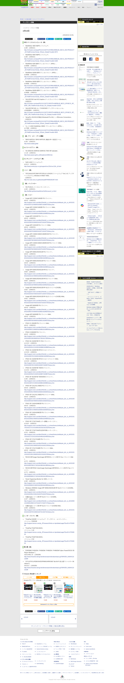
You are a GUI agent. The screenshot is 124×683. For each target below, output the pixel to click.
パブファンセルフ (90, 653)
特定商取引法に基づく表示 (98, 672)
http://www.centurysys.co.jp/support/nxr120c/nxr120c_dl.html (42, 166)
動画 (83, 7)
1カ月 (100, 21)
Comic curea (88, 646)
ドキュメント (72, 7)
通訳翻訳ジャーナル (75, 649)
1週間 (94, 21)
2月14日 (53, 617)
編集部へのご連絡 (56, 672)
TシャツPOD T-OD (60, 649)
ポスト (30, 39)
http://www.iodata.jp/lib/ (31, 143)
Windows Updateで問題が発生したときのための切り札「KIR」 (94, 309)
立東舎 (57, 651)
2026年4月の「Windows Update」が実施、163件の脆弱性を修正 (94, 288)
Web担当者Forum (26, 646)
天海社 (87, 643)
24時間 (87, 21)
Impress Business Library (42, 649)
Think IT (24, 643)
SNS (79, 7)
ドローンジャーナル (26, 654)
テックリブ (71, 664)
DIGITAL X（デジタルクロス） (44, 654)
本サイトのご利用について (26, 672)
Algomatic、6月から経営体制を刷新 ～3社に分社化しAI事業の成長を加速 (94, 100)
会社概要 (77, 672)
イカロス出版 (72, 641)
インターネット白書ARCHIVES (29, 666)
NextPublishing (40, 663)
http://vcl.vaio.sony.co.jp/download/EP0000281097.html (41, 179)
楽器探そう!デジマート (61, 646)
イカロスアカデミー (75, 654)
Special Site (85, 46)
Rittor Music (57, 641)
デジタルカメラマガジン (27, 661)
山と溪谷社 (56, 654)
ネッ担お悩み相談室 (26, 656)
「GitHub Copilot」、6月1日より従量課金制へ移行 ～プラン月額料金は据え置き (94, 217)
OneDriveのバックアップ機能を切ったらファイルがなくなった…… (94, 319)
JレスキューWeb (74, 651)
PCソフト (42, 577)
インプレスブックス (41, 661)
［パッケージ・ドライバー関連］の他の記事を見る (48, 626)
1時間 (81, 21)
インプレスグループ (85, 672)
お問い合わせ (37, 672)
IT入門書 (55, 577)
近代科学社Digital (60, 663)
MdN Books (73, 658)
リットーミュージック (61, 643)
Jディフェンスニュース (76, 646)
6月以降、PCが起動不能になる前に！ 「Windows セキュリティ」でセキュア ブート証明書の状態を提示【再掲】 (94, 73)
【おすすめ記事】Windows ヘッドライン (92, 278)
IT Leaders (24, 651)
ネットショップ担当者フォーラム (44, 646)
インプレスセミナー (41, 651)
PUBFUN (86, 651)
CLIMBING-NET (59, 658)
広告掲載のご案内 (46, 672)
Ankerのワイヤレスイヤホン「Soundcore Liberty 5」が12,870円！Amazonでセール (94, 179)
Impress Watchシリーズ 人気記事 (91, 251)
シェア (42, 39)
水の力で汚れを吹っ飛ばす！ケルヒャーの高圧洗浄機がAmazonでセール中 (94, 162)
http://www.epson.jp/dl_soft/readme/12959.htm (38, 155)
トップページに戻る (48, 631)
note (60, 39)
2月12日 (26, 617)
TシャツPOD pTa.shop (91, 658)
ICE (85, 641)
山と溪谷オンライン (60, 656)
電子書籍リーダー (68, 577)
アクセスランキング (87, 19)
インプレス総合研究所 (27, 649)
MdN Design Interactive (76, 661)
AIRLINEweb (74, 643)
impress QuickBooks (90, 649)
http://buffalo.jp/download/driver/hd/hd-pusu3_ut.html (40, 191)
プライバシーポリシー (67, 672)
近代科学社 (56, 661)
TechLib (72, 666)
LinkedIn (68, 39)
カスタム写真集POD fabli (92, 661)
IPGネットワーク (88, 656)
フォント (89, 7)
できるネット (25, 664)
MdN (70, 656)
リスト (35, 39)
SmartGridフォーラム (41, 643)
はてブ (51, 39)
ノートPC (29, 577)
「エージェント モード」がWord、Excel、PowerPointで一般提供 (94, 298)
